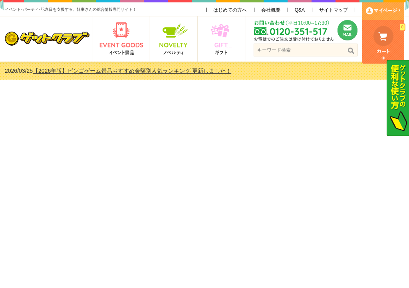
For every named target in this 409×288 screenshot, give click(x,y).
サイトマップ (333, 10)
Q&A (300, 10)
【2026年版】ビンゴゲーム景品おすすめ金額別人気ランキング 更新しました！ (132, 71)
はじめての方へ (230, 10)
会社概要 (270, 10)
